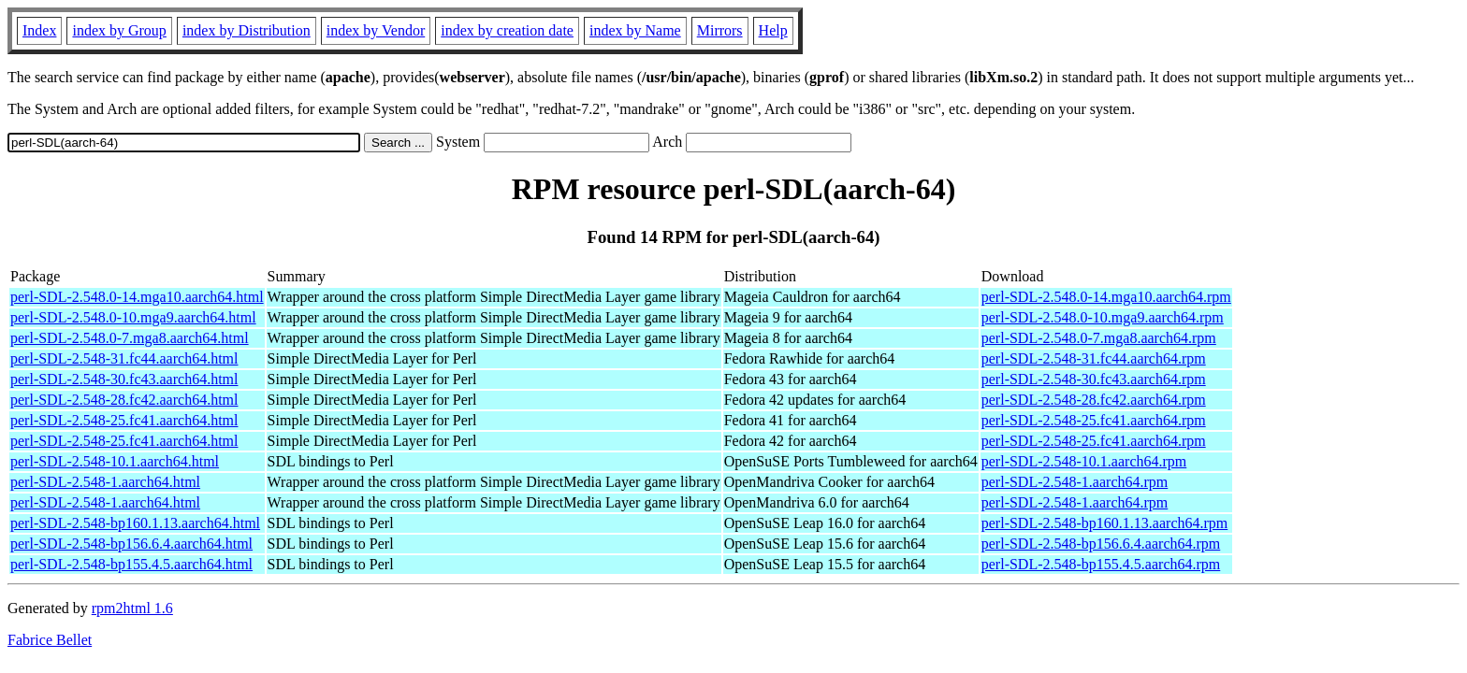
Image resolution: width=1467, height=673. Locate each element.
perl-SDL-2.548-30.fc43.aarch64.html (124, 379)
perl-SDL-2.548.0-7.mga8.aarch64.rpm (1098, 338)
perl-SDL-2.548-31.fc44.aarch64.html (124, 358)
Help (773, 30)
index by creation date (507, 30)
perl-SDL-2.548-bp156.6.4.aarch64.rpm (1101, 543)
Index (39, 30)
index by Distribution (246, 30)
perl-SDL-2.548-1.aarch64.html (105, 482)
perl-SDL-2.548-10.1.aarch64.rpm (1084, 461)
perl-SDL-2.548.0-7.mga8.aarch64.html (129, 338)
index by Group (119, 30)
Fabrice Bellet (49, 640)
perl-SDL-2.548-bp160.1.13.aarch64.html (135, 523)
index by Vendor (376, 30)
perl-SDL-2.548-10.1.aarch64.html (114, 461)
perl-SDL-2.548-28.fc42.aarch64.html (124, 400)
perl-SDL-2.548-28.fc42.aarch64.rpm (1093, 400)
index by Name (635, 30)
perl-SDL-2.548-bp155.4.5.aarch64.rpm (1101, 564)
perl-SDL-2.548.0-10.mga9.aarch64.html (133, 317)
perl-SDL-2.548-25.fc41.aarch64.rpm (1093, 420)
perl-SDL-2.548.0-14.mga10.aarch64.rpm (1106, 297)
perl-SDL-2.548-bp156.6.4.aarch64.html (131, 543)
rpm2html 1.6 (132, 608)
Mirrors (720, 30)
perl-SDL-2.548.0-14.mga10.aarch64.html (137, 297)
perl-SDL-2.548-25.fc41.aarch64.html (124, 420)
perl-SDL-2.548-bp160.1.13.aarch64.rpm (1104, 523)
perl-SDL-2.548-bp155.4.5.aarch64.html (131, 564)
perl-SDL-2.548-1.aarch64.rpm (1075, 482)
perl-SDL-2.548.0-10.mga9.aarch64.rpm (1102, 317)
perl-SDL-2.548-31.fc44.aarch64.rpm (1093, 358)
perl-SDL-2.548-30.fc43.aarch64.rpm (1093, 379)
